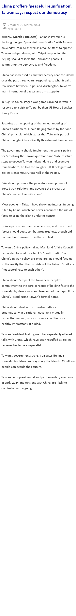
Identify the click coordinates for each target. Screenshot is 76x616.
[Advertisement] (38, 445)
